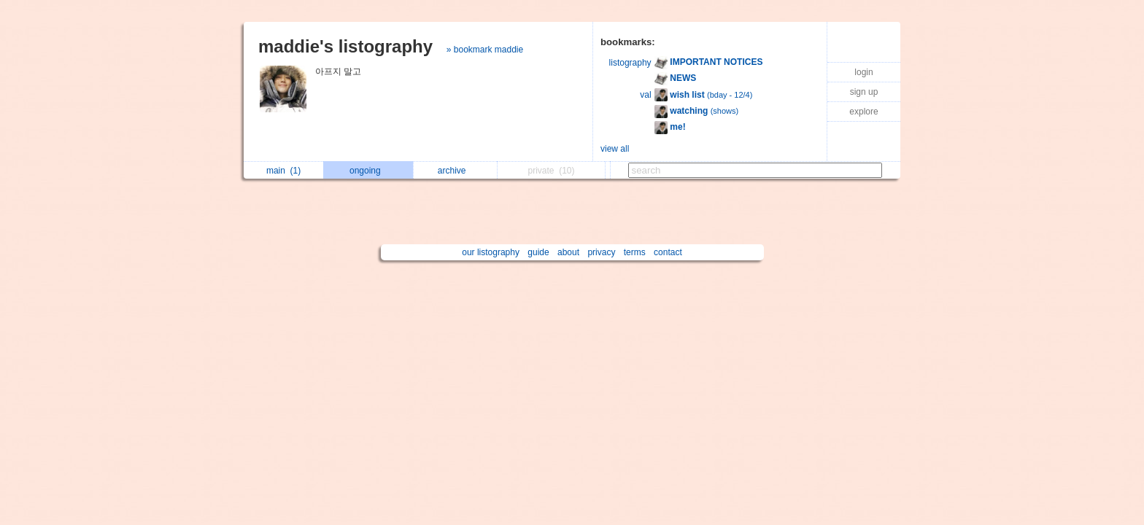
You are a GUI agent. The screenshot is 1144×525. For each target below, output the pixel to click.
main (283, 171)
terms (635, 252)
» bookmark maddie (485, 49)
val (645, 95)
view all (614, 149)
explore (863, 111)
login (863, 72)
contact (668, 252)
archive (456, 171)
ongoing (368, 171)
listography (630, 63)
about (568, 252)
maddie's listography (345, 46)
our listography (490, 252)
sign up (864, 92)
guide (538, 252)
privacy (601, 252)
